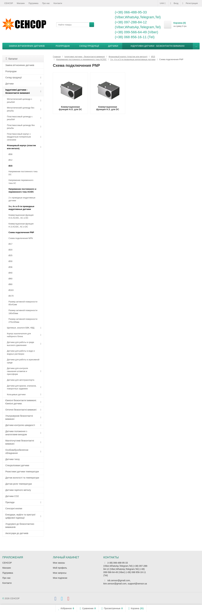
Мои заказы (59, 562)
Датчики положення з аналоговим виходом (16, 433)
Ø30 (10, 261)
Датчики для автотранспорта (20, 380)
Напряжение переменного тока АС (21, 181)
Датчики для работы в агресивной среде (23, 361)
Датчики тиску (12, 459)
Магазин (21, 3)
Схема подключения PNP (21, 232)
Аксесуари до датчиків (16, 533)
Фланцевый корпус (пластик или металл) (21, 147)
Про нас (46, 3)
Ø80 (10, 284)
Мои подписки (60, 578)
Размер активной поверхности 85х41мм (23, 303)
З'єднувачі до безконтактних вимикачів (19, 525)
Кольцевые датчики (16, 394)
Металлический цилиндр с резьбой (19, 100)
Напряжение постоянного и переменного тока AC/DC (22, 190)
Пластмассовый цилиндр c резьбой (20, 118)
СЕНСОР (8, 3)
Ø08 (10, 154)
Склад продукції (89, 46)
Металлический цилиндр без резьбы (20, 109)
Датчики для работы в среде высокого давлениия (20, 343)
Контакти (57, 3)
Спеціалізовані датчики (17, 465)
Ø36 (10, 267)
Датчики (113, 46)
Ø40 (10, 273)
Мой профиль (60, 568)
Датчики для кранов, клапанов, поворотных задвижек (21, 387)
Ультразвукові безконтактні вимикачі (19, 417)
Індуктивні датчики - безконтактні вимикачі (157, 46)
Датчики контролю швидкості (20, 425)
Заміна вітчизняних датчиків (27, 46)
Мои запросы (59, 573)
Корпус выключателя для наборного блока (19, 335)
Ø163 (11, 290)
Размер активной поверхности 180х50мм (23, 312)
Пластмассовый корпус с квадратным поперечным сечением (19, 137)
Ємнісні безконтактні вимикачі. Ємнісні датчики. (21, 402)
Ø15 (10, 166)
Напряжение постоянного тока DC (23, 173)
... (196, 46)
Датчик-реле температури (18, 484)
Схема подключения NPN (21, 238)
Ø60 (10, 278)
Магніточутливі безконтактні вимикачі (19, 442)
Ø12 (10, 160)
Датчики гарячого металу (18, 490)
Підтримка (33, 3)
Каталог (12, 58)
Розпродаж (63, 46)
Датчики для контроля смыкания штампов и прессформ (17, 371)
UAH (163, 3)
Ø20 (10, 250)
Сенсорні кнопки (13, 508)
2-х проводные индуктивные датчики (22, 199)
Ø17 (10, 244)
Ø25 (10, 255)
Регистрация (190, 3)
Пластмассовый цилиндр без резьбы (21, 126)
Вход (174, 3)
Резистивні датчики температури (22, 471)
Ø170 (11, 296)
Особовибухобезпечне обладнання (16, 451)
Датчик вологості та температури (22, 477)
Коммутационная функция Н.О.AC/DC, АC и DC (21, 216)
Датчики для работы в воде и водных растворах (21, 352)
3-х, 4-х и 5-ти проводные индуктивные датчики (21, 208)
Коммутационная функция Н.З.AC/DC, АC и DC (21, 225)
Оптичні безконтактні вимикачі (20, 409)
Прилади (10, 502)
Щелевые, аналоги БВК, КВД (20, 328)
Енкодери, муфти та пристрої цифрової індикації (20, 516)
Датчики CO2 (12, 496)
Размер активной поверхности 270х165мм (23, 320)
